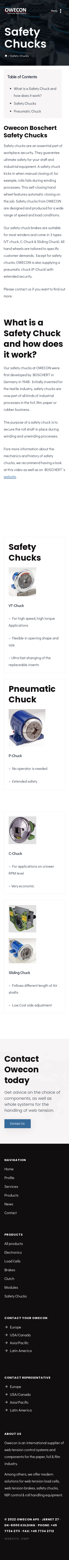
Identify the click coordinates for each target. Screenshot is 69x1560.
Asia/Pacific (19, 1342)
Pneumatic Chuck (27, 111)
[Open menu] (56, 11)
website (10, 476)
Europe (15, 1327)
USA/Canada (20, 1335)
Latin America (21, 1350)
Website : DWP (16, 1539)
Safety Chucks (25, 103)
